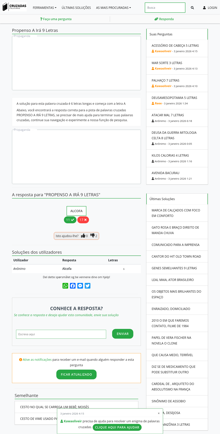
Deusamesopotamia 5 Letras (174, 98)
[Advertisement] (76, 63)
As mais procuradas (112, 7)
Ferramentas (43, 7)
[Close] (159, 413)
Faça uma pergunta (56, 19)
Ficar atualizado (76, 374)
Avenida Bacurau (165, 173)
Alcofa (76, 211)
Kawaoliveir (161, 51)
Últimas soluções (76, 7)
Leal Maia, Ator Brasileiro (173, 280)
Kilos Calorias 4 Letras (170, 155)
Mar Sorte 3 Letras (167, 63)
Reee (157, 103)
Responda (164, 19)
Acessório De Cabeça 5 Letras (175, 45)
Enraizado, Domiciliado (171, 309)
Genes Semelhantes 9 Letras (174, 268)
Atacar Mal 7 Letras (168, 115)
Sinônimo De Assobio (169, 401)
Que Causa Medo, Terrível (172, 355)
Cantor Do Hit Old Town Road (176, 256)
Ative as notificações (37, 359)
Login (210, 7)
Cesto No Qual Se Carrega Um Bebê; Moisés (54, 407)
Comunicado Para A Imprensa (176, 245)
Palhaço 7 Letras (165, 80)
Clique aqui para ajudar (117, 427)
